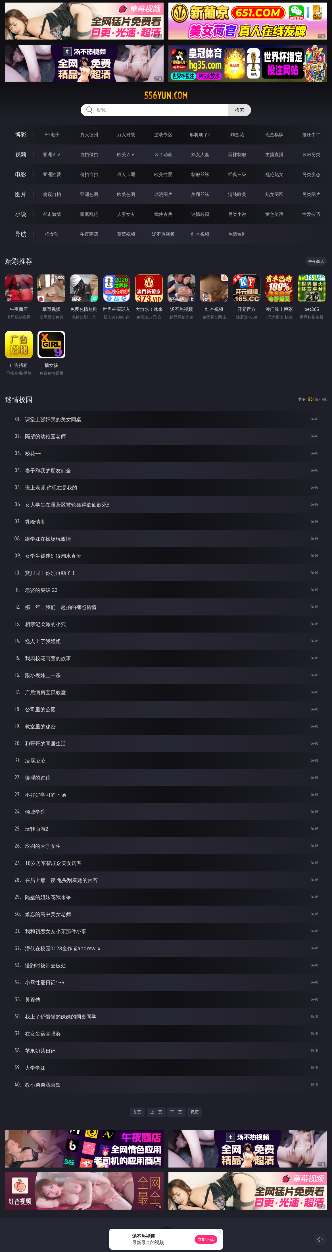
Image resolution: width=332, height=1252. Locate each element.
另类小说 (237, 214)
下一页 (176, 1112)
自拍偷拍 (89, 154)
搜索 (239, 110)
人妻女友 (126, 214)
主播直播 (274, 154)
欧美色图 (126, 194)
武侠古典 (163, 214)
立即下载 (206, 1239)
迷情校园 (200, 214)
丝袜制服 (237, 154)
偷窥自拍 (52, 194)
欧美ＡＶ (126, 154)
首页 (137, 1112)
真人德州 (89, 134)
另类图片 (311, 194)
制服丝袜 (200, 174)
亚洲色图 (89, 194)
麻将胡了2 (200, 134)
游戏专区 (163, 134)
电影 (20, 174)
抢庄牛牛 (311, 134)
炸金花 (237, 134)
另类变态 (311, 174)
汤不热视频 (163, 234)
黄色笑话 (274, 214)
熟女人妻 (200, 154)
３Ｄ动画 (163, 154)
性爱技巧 (311, 214)
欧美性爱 (163, 174)
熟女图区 (274, 194)
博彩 (20, 134)
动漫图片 (163, 194)
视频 (20, 154)
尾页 (195, 1112)
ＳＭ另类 (311, 154)
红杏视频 (200, 234)
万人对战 (126, 134)
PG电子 (52, 134)
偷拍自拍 (89, 174)
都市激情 (52, 214)
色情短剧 (237, 234)
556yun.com (166, 95)
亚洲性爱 (52, 174)
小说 (20, 214)
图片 (20, 194)
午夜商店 (89, 234)
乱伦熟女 (274, 174)
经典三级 (237, 174)
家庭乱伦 (89, 214)
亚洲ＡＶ (52, 154)
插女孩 (52, 234)
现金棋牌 (274, 134)
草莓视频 (126, 234)
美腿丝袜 (200, 194)
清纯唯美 (237, 194)
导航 (20, 234)
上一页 (156, 1112)
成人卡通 (126, 174)
